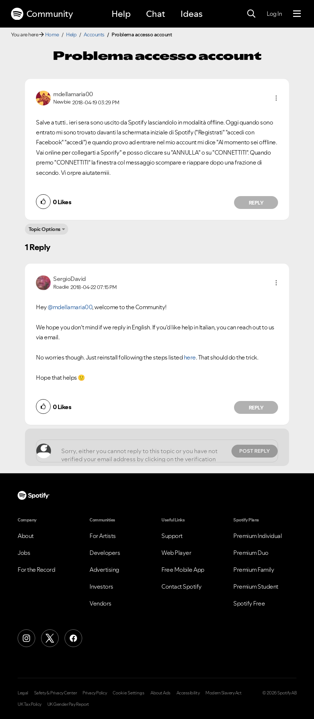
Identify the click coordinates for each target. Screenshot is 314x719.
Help (121, 14)
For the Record (36, 570)
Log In (274, 14)
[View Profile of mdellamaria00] (73, 94)
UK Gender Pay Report (68, 704)
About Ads (160, 693)
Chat (155, 14)
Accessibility (188, 693)
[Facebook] (73, 638)
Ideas (191, 14)
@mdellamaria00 (70, 307)
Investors (101, 586)
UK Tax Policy (29, 704)
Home (52, 34)
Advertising (104, 570)
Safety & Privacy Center (55, 693)
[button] (276, 98)
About (26, 536)
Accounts (94, 34)
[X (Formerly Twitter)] (50, 638)
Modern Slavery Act (223, 693)
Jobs (24, 553)
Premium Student (255, 586)
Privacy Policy (95, 693)
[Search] (251, 14)
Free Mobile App (182, 570)
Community (42, 14)
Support (172, 536)
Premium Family (253, 570)
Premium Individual (257, 536)
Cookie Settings (129, 693)
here (190, 357)
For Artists (103, 536)
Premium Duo (251, 553)
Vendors (101, 603)
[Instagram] (26, 638)
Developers (105, 553)
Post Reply (254, 451)
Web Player (176, 553)
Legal (23, 693)
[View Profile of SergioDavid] (69, 279)
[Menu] (297, 14)
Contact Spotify (181, 586)
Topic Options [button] (45, 229)
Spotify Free (249, 603)
